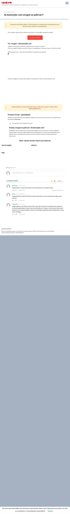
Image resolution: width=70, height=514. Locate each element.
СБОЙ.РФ (7, 2)
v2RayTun (34, 145)
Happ (3, 153)
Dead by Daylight (6, 145)
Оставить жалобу (35, 37)
